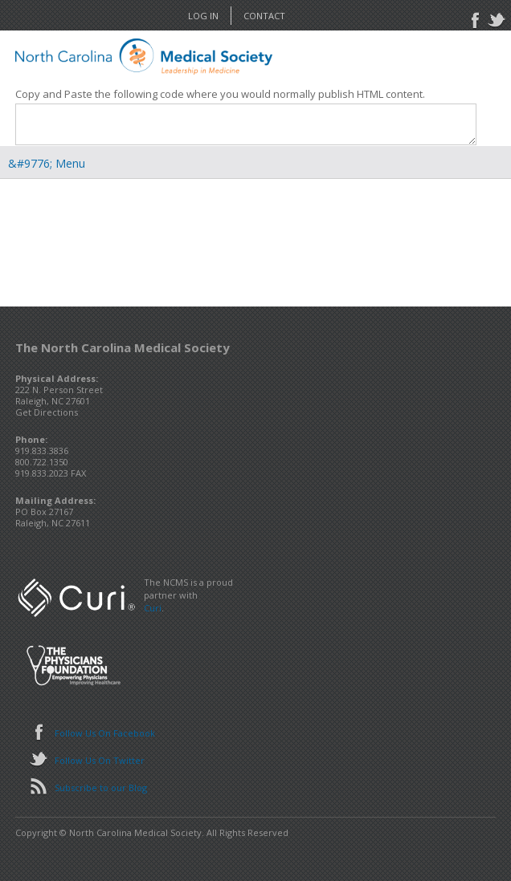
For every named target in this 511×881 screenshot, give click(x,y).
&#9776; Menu (46, 163)
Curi (152, 608)
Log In (203, 16)
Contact (264, 16)
